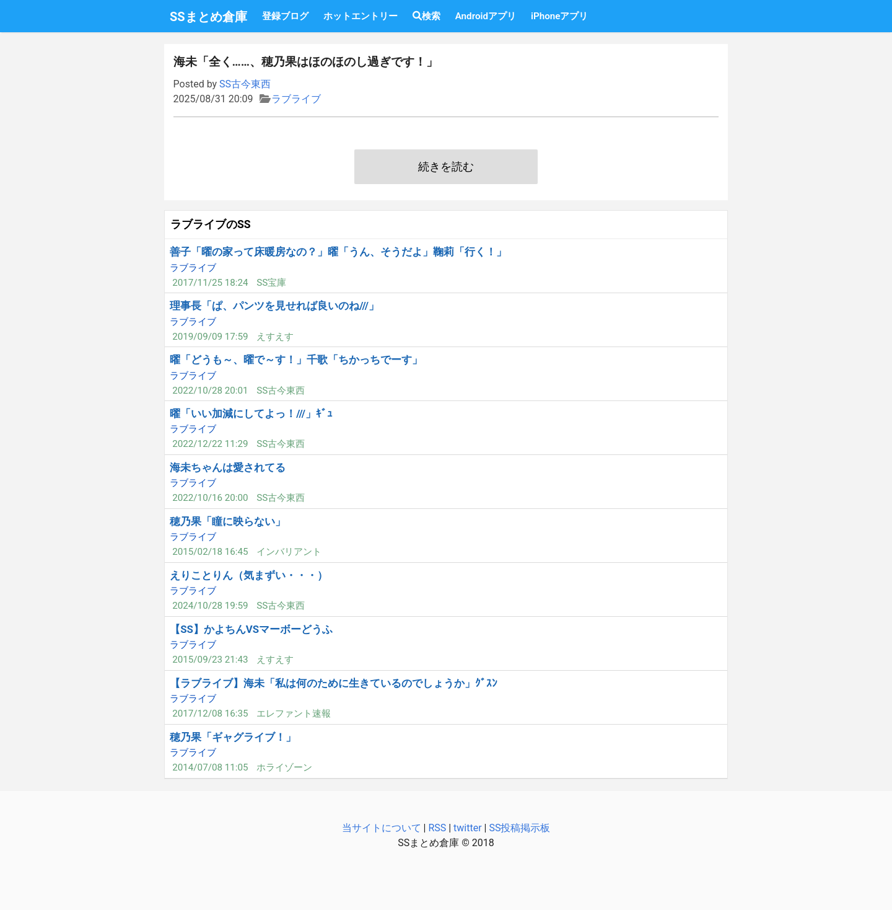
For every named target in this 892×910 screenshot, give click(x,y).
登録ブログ (285, 16)
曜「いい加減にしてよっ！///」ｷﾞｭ (251, 413)
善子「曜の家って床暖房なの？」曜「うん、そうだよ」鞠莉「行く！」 (338, 251)
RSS (437, 828)
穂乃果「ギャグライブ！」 (233, 737)
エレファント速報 (293, 713)
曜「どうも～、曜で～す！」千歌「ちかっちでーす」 (296, 359)
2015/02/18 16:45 (210, 551)
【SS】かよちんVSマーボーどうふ (251, 629)
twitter (467, 828)
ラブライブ (296, 99)
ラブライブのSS (210, 224)
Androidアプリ (485, 16)
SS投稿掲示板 (519, 828)
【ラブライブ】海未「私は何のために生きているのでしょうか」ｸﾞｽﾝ (333, 683)
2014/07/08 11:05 (210, 767)
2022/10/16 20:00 (210, 497)
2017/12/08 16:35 (210, 713)
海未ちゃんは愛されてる (228, 467)
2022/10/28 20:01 (210, 390)
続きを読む (446, 167)
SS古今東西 (245, 84)
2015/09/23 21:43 (210, 659)
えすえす (275, 336)
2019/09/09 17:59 (210, 336)
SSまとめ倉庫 (208, 16)
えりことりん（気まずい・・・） (249, 575)
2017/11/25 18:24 (210, 282)
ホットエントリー (360, 16)
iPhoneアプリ (559, 16)
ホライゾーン (284, 767)
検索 (426, 16)
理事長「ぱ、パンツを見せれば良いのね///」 (274, 305)
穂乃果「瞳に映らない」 (228, 521)
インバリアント (288, 551)
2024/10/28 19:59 (210, 605)
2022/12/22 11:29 (210, 443)
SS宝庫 (271, 282)
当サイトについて (381, 828)
